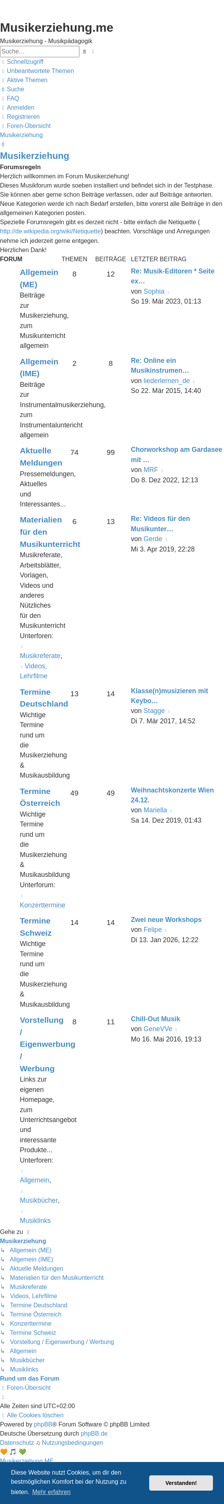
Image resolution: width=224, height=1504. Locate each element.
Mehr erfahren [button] (51, 1492)
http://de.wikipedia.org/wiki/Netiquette (50, 231)
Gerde (152, 539)
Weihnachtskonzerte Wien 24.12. (172, 795)
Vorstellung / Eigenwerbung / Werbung (47, 1044)
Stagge (154, 711)
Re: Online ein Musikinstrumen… (160, 365)
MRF (150, 470)
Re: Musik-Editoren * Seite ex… (172, 276)
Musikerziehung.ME (27, 1461)
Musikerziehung (34, 155)
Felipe (152, 929)
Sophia (153, 291)
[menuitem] (37, 71)
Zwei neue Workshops (166, 919)
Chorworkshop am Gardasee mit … (176, 454)
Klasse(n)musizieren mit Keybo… (169, 696)
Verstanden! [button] (181, 1483)
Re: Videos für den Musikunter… (160, 523)
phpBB (43, 1424)
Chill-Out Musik (155, 1019)
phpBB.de (94, 1433)
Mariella (155, 810)
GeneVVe (157, 1029)
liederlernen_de (166, 381)
